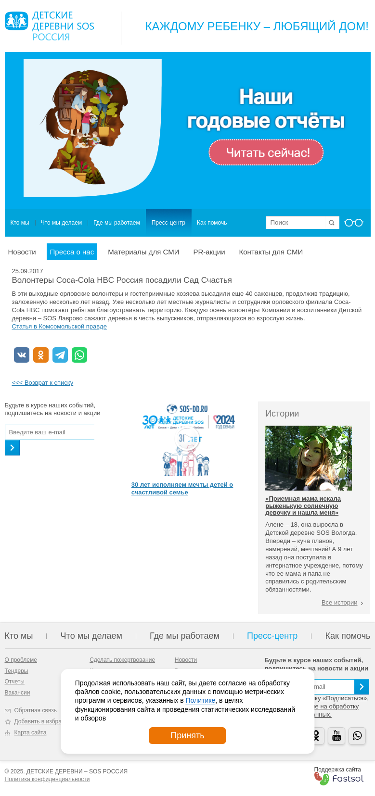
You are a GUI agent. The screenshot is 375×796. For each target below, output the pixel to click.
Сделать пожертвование (122, 660)
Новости (22, 252)
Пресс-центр (168, 222)
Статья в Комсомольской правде (59, 326)
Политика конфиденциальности (47, 779)
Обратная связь (35, 710)
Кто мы (20, 222)
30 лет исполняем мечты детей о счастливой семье (182, 488)
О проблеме (21, 660)
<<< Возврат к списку (43, 382)
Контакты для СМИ (271, 252)
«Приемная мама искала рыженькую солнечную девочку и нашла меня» (303, 505)
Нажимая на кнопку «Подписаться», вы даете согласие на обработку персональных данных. (317, 706)
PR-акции (209, 252)
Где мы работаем (116, 222)
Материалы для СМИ (143, 252)
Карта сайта (30, 732)
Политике (200, 700)
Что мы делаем (61, 222)
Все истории (340, 602)
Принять (187, 735)
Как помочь (212, 222)
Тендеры (16, 671)
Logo (49, 26)
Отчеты (15, 681)
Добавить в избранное (44, 721)
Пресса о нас (72, 252)
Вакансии (17, 692)
